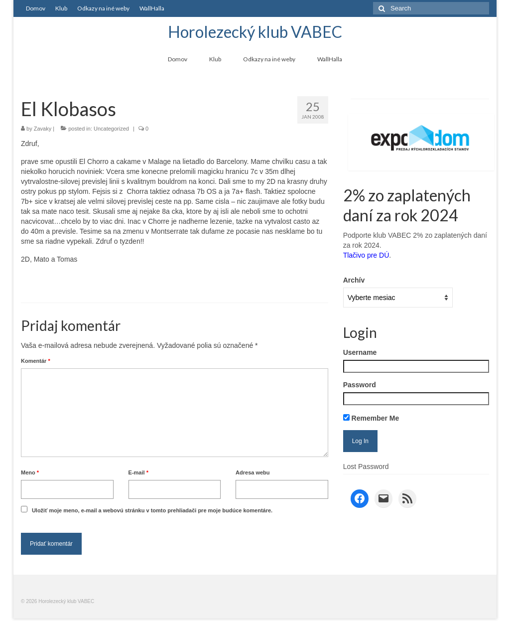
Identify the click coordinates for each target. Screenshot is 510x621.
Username (360, 352)
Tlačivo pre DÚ (366, 255)
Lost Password (366, 466)
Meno (30, 472)
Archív (354, 280)
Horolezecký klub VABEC (255, 31)
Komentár (35, 361)
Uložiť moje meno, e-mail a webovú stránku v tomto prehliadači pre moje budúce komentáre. (152, 510)
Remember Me (371, 418)
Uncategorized (111, 129)
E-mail (138, 472)
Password (359, 385)
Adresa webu (252, 472)
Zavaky (42, 129)
